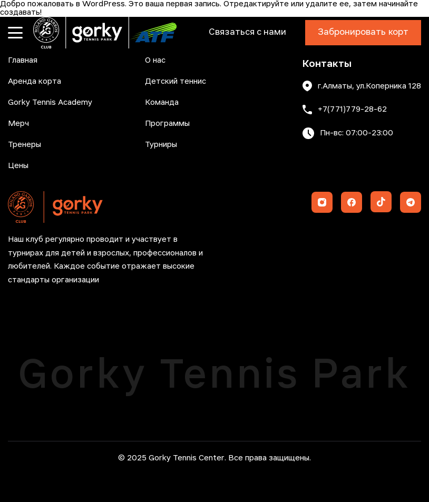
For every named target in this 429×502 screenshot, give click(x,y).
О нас (155, 60)
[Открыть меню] (15, 32)
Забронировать (363, 32)
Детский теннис (175, 81)
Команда (162, 102)
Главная (22, 60)
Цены (18, 166)
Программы (167, 123)
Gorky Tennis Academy (50, 102)
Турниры (161, 145)
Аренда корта (34, 81)
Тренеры (24, 145)
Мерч (18, 123)
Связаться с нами (247, 32)
